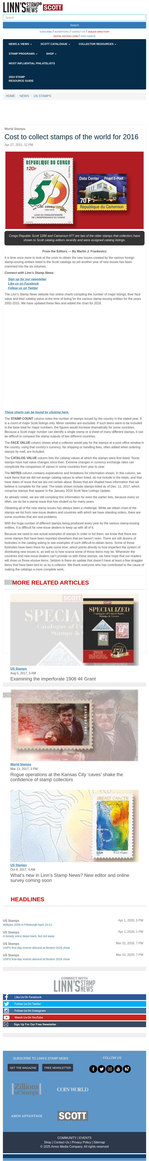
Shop (51, 53)
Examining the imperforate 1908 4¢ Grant (53, 678)
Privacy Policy (81, 1142)
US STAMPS (42, 96)
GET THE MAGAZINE (23, 1067)
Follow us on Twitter (23, 288)
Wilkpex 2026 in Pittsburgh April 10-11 (27, 924)
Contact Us (61, 1142)
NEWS (24, 96)
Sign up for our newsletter (27, 279)
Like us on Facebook (23, 283)
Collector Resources (97, 44)
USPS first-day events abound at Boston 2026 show (36, 947)
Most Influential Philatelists (32, 63)
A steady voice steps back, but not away (29, 936)
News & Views (20, 44)
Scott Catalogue (55, 44)
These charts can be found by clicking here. (36, 412)
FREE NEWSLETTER (57, 1067)
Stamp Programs (23, 53)
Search (74, 25)
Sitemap (99, 1142)
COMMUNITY (66, 1138)
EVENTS (85, 1138)
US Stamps (18, 668)
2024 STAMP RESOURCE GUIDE (21, 78)
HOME (10, 96)
